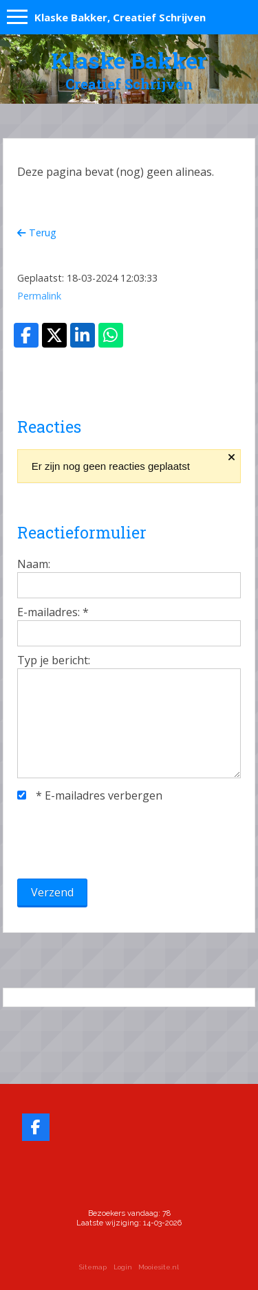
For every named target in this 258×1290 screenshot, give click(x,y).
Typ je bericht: (53, 660)
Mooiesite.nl (158, 1267)
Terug (36, 232)
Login (123, 1267)
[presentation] (121, 841)
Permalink (39, 295)
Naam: (33, 564)
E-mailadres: (53, 612)
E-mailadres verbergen (89, 795)
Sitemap (93, 1267)
